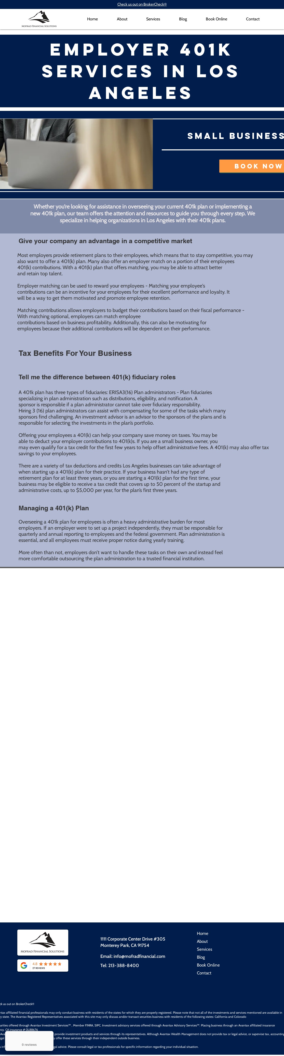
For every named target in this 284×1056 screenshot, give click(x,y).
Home (202, 933)
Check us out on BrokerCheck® (142, 4)
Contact (204, 972)
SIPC (97, 1025)
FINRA (89, 1025)
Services (204, 949)
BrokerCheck (24, 1004)
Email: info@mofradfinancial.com (132, 956)
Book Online (208, 965)
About (202, 941)
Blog (201, 957)
